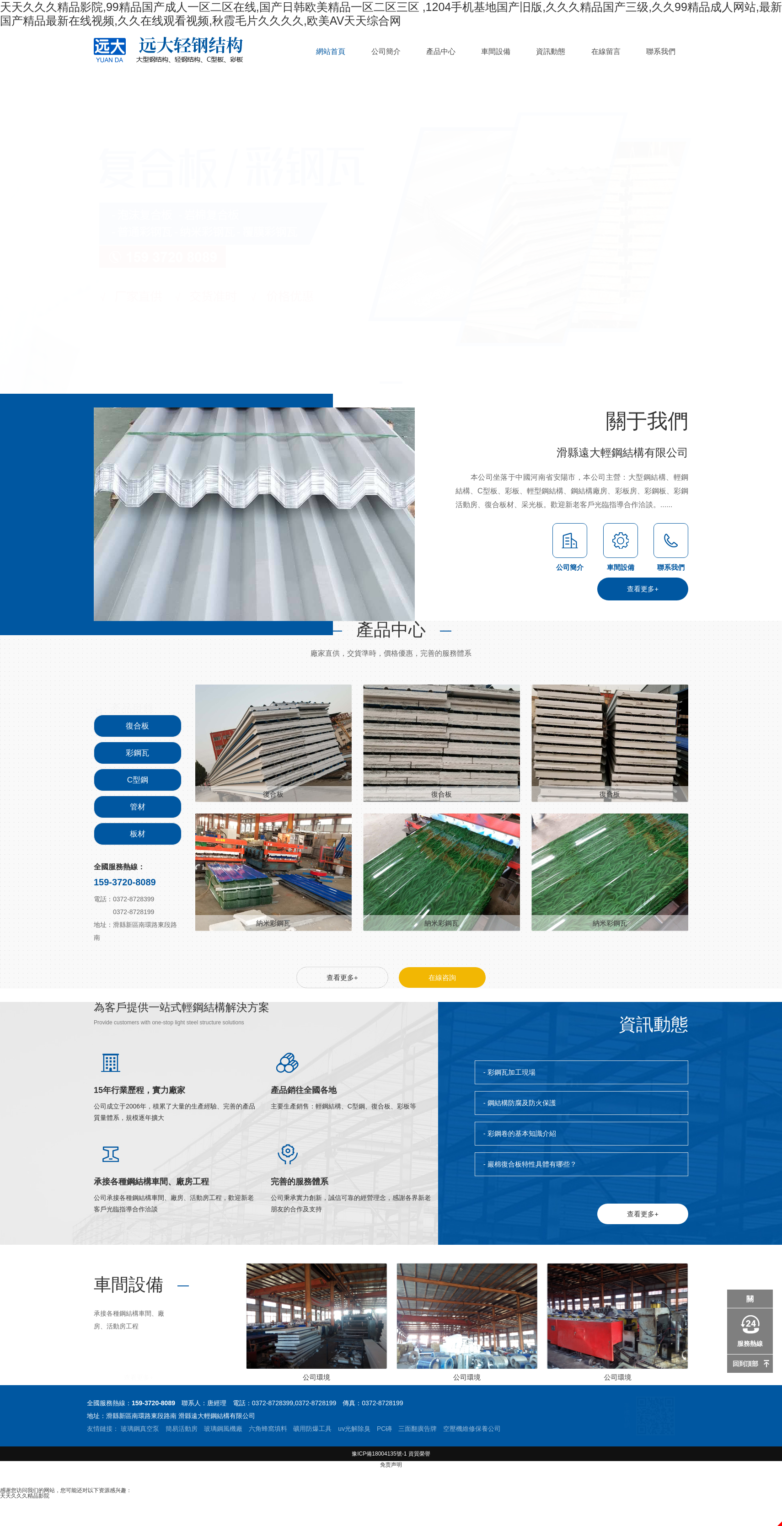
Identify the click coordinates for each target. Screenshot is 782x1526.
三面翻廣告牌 (417, 1428)
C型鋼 (137, 780)
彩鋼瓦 (137, 753)
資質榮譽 (419, 1454)
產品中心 (440, 51)
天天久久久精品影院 (24, 1496)
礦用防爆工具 (312, 1428)
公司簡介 (386, 51)
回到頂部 (745, 1363)
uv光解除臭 (354, 1428)
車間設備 (495, 51)
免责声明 (391, 1465)
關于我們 (647, 479)
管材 (137, 807)
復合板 (137, 726)
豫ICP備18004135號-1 (379, 1454)
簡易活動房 (182, 1428)
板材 (137, 834)
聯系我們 (660, 51)
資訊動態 (550, 51)
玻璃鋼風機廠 (223, 1428)
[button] (733, 240)
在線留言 (606, 51)
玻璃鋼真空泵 (140, 1428)
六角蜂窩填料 (268, 1428)
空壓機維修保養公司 (472, 1428)
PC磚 (384, 1428)
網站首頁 (330, 51)
